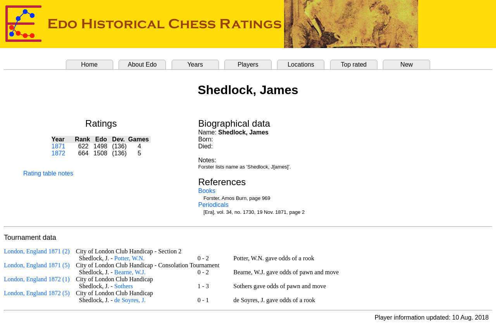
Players (248, 64)
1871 (58, 146)
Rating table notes (48, 173)
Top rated (354, 64)
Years (195, 64)
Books (206, 191)
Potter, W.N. (129, 258)
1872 (58, 153)
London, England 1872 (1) (37, 279)
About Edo (142, 64)
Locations (301, 64)
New (406, 64)
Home (89, 64)
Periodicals (213, 204)
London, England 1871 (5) (37, 265)
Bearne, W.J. (130, 272)
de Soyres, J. (130, 300)
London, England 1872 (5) (37, 293)
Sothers (123, 286)
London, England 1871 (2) (37, 251)
